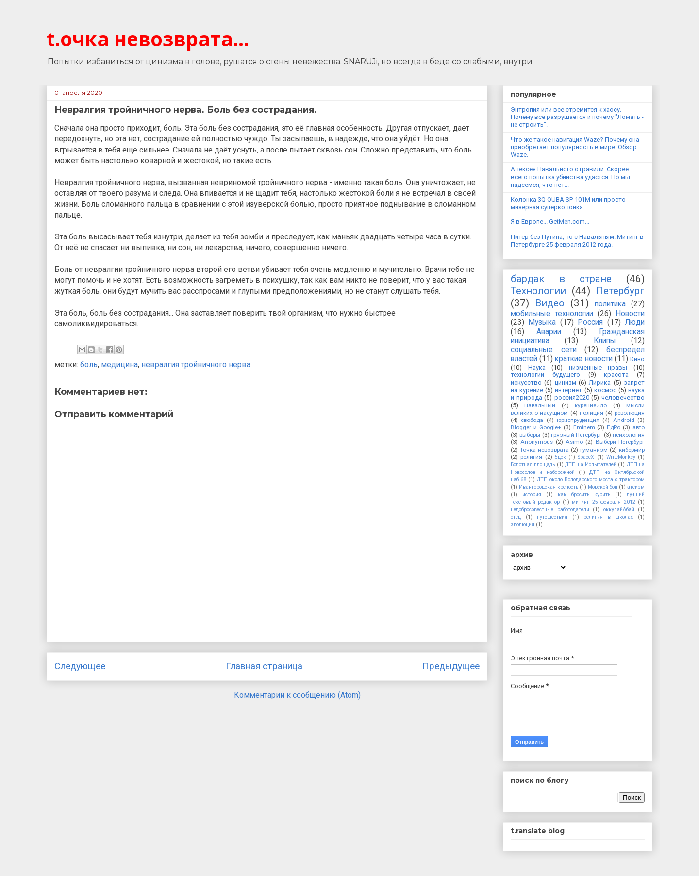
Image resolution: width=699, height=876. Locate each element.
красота (616, 374)
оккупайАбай (618, 509)
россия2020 (571, 397)
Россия (590, 322)
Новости (630, 313)
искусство (526, 382)
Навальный (539, 405)
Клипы (605, 341)
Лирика (600, 382)
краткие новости (583, 358)
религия (531, 457)
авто (638, 427)
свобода (532, 420)
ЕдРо (613, 427)
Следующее (79, 666)
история (531, 494)
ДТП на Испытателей (590, 464)
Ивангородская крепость (548, 487)
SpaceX (586, 457)
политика (610, 304)
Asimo (574, 441)
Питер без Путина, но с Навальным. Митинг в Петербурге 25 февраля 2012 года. (577, 240)
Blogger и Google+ (536, 427)
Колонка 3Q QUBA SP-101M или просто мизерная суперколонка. (568, 203)
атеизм (636, 487)
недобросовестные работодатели (550, 509)
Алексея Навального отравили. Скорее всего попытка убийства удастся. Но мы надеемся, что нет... (570, 177)
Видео (550, 303)
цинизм (565, 382)
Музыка (542, 322)
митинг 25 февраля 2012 (603, 502)
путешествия (552, 517)
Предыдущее (451, 666)
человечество (623, 397)
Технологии (538, 291)
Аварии (548, 331)
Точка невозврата (544, 449)
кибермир (632, 449)
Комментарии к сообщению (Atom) (297, 695)
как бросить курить (584, 494)
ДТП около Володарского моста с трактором (591, 479)
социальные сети (544, 349)
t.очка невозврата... (148, 38)
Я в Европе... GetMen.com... (550, 221)
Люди (635, 322)
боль (89, 364)
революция (630, 412)
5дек (560, 457)
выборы (529, 434)
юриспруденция (578, 420)
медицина (119, 364)
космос (605, 390)
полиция (591, 412)
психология (629, 434)
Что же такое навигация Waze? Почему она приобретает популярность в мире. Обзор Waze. (575, 147)
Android (623, 420)
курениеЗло (591, 405)
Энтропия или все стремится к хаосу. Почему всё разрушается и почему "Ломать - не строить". (577, 117)
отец (516, 517)
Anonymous (536, 441)
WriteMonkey (620, 457)
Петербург (620, 291)
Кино (637, 359)
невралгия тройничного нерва (195, 364)
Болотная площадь (533, 464)
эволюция (522, 525)
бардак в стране (561, 279)
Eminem (584, 427)
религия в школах (608, 517)
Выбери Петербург (620, 441)
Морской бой (602, 487)
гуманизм (594, 449)
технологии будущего (545, 374)
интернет (568, 390)
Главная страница (264, 666)
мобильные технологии (552, 313)
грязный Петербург (576, 434)
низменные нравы (598, 367)
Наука (537, 367)
